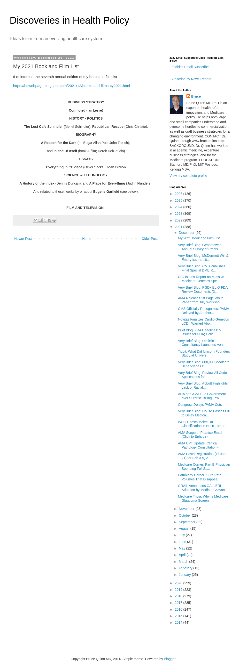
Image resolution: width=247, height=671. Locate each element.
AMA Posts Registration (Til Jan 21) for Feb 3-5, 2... (201, 456)
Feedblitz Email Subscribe (189, 67)
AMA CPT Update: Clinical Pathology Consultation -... (199, 445)
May (182, 548)
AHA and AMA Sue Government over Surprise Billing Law (202, 396)
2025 (179, 200)
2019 (179, 590)
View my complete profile (188, 176)
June (183, 542)
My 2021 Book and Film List (199, 238)
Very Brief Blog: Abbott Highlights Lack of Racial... (203, 385)
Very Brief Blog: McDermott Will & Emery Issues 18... (203, 258)
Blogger (169, 659)
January (185, 575)
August (184, 528)
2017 (179, 603)
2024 (179, 207)
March (184, 562)
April (182, 555)
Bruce (196, 96)
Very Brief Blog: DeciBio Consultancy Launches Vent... (202, 343)
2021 (179, 227)
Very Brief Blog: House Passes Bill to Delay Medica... (204, 413)
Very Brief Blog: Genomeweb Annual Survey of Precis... (200, 247)
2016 (179, 609)
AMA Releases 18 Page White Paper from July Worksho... (201, 300)
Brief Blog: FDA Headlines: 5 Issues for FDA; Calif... (199, 332)
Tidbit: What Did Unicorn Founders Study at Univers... (204, 353)
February (186, 568)
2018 (179, 596)
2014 (179, 622)
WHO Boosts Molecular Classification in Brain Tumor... (202, 424)
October (185, 515)
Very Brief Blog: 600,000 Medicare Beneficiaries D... (203, 364)
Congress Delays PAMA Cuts (200, 405)
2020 (179, 583)
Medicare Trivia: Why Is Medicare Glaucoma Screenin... (203, 498)
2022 (179, 220)
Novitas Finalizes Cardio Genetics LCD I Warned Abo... (203, 321)
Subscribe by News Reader (191, 79)
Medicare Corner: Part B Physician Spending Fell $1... (204, 467)
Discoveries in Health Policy (69, 20)
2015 (179, 616)
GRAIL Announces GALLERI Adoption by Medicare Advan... (203, 488)
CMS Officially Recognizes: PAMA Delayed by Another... (203, 311)
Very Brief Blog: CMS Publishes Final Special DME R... (201, 268)
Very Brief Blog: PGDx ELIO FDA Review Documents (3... (203, 289)
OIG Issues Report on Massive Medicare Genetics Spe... (201, 279)
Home (86, 239)
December (187, 233)
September (187, 522)
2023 (179, 213)
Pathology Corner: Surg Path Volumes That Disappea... (199, 477)
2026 (179, 194)
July (182, 535)
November (187, 509)
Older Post (150, 239)
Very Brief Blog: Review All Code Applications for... (202, 375)
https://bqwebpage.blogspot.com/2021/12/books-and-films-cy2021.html (71, 86)
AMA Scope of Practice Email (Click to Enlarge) (200, 435)
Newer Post (23, 239)
